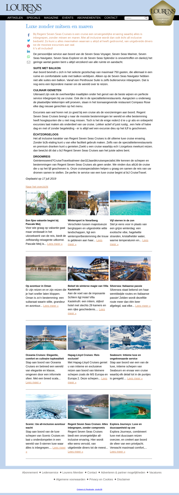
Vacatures (155, 472)
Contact (111, 17)
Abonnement (30, 472)
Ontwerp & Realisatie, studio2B (89, 489)
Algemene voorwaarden (70, 479)
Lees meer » (55, 243)
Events (67, 17)
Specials (33, 17)
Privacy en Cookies (101, 479)
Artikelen (15, 17)
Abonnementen (89, 17)
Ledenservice (50, 472)
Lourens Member (72, 472)
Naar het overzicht (37, 186)
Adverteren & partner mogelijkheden (123, 472)
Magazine (51, 17)
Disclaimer (123, 479)
